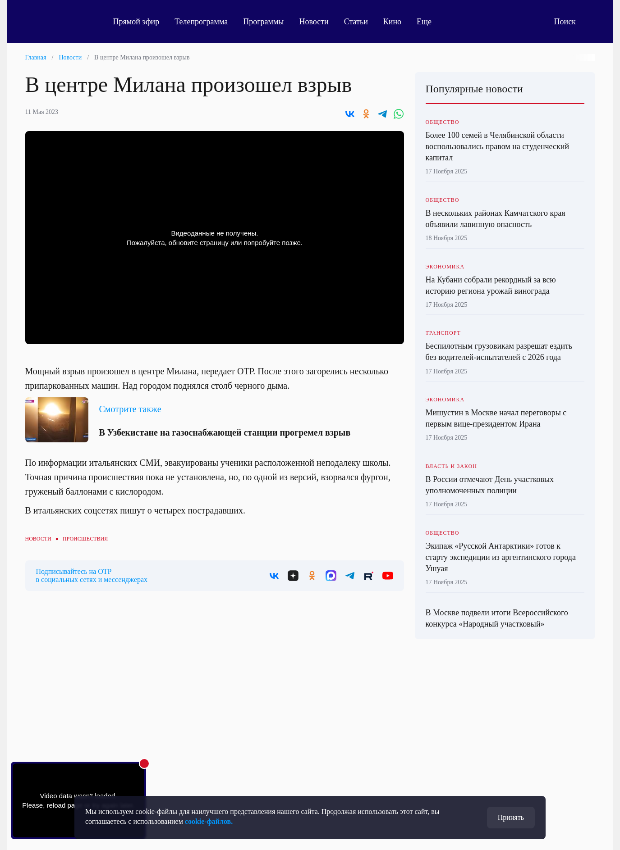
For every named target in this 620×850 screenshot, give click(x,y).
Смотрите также (130, 409)
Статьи (356, 21)
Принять (511, 817)
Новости (313, 21)
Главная (35, 57)
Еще (429, 21)
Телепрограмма (201, 21)
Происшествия (85, 539)
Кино (392, 21)
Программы (263, 21)
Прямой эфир (136, 21)
